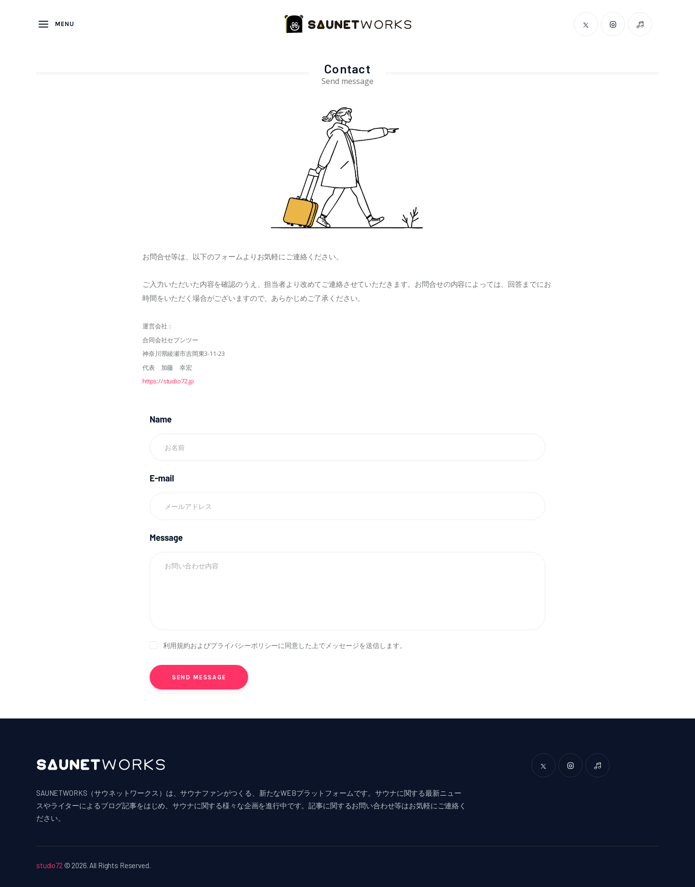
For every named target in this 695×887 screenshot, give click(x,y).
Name (161, 419)
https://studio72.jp (168, 381)
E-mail (162, 478)
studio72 (49, 865)
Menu (56, 24)
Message (166, 537)
